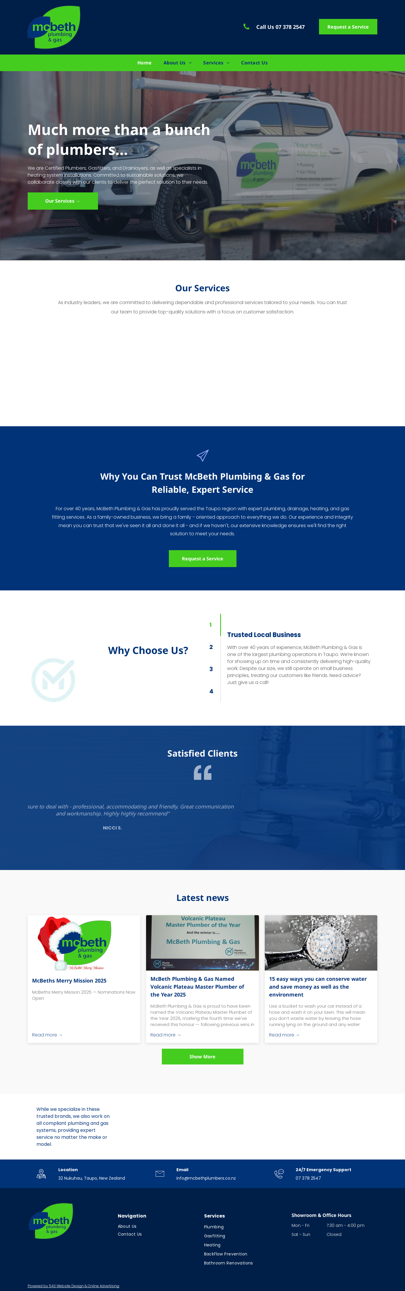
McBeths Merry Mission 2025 (69, 980)
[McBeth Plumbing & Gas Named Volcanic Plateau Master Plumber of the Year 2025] (202, 943)
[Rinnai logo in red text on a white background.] (345, 1127)
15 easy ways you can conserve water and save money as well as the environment (318, 986)
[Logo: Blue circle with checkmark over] (281, 1127)
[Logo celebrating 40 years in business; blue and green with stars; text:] (152, 1127)
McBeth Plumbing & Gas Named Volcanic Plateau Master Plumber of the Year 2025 (197, 986)
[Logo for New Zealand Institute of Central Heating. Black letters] (217, 1127)
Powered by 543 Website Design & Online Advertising (73, 1285)
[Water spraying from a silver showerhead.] (321, 943)
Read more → (47, 1035)
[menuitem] (145, 62)
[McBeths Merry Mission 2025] (84, 943)
